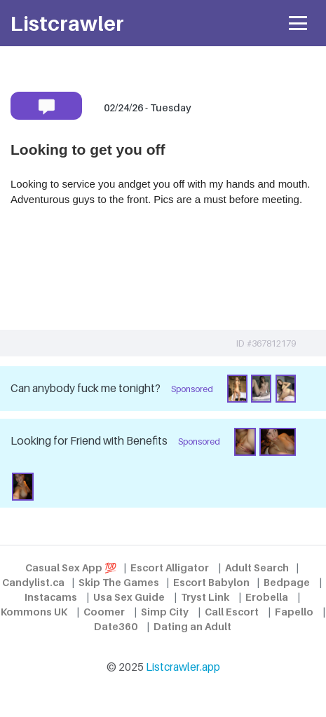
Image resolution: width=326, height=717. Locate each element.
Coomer (104, 612)
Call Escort (232, 612)
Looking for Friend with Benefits (89, 440)
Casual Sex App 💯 (70, 567)
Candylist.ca (33, 582)
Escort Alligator (169, 567)
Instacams (51, 597)
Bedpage (287, 582)
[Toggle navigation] (298, 23)
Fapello (294, 612)
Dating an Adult (192, 626)
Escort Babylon (211, 582)
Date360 (115, 626)
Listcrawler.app (183, 667)
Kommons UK (34, 612)
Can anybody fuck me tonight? (86, 388)
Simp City (165, 612)
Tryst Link (205, 597)
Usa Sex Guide (129, 597)
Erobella (266, 597)
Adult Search (257, 567)
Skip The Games (119, 582)
